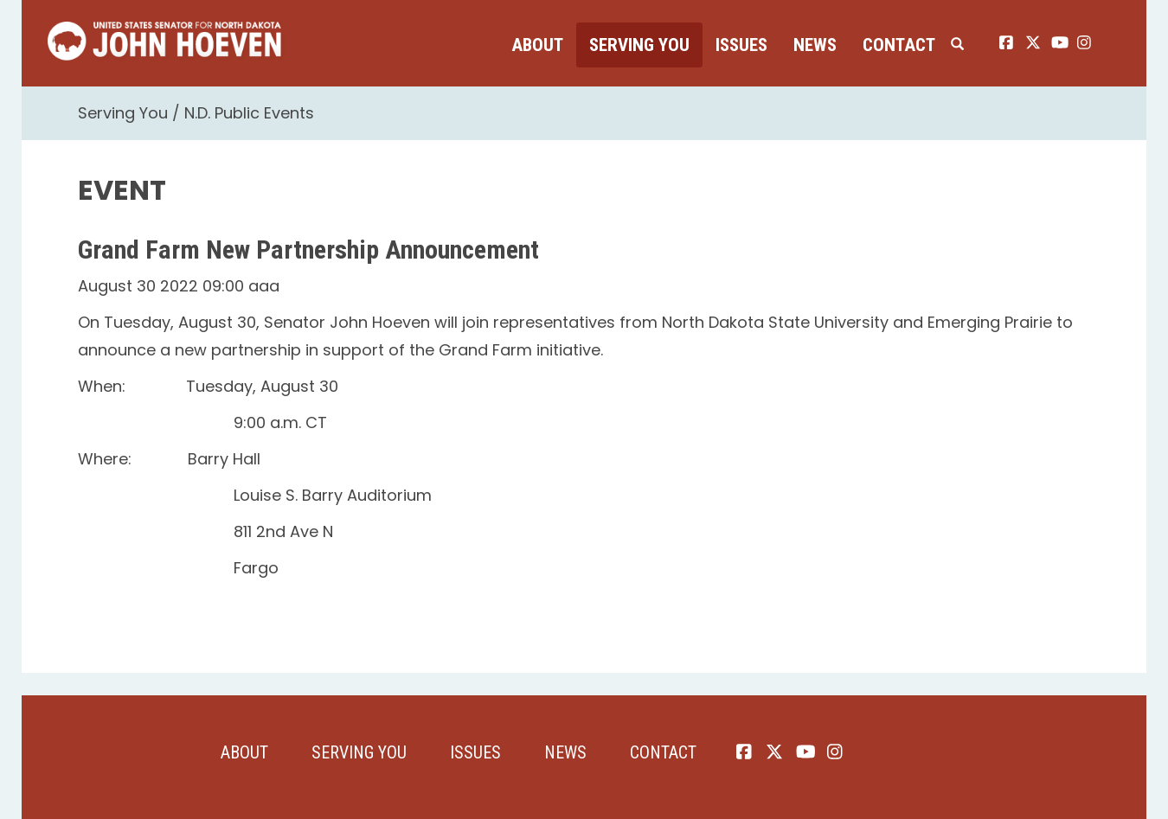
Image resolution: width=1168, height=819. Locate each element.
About (537, 45)
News (815, 45)
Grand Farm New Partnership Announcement (308, 249)
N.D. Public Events (249, 113)
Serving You (639, 45)
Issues (741, 45)
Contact (899, 45)
